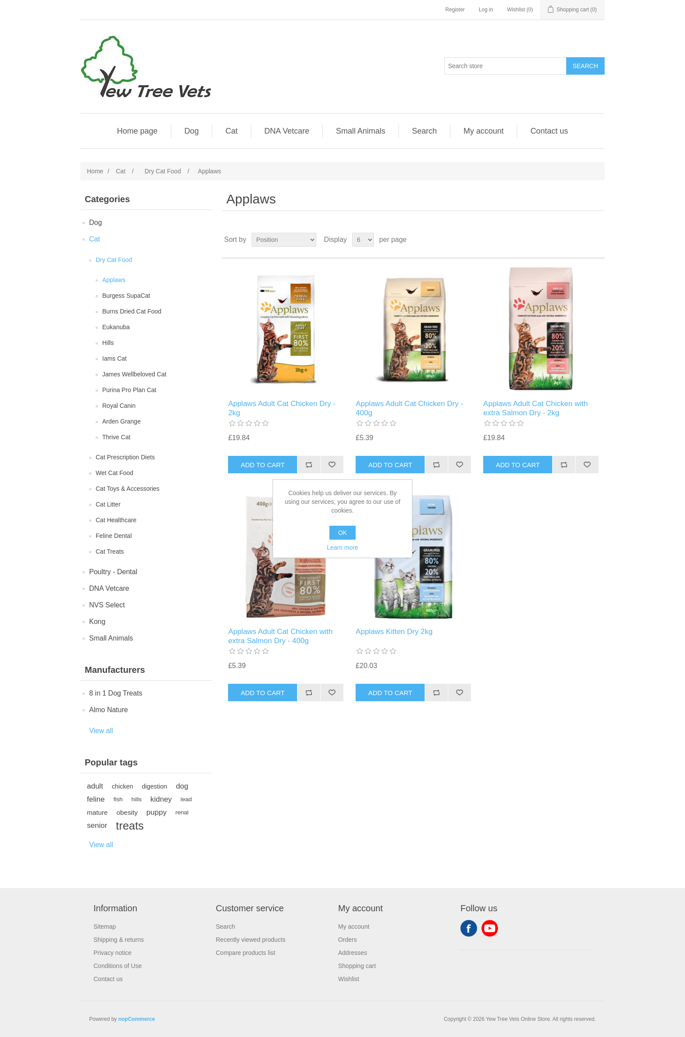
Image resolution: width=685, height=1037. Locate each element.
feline (96, 799)
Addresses (352, 952)
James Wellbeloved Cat (134, 374)
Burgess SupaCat (126, 295)
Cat (231, 131)
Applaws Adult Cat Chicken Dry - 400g (409, 408)
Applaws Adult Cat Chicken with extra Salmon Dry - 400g (280, 635)
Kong (97, 621)
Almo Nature (108, 709)
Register (455, 10)
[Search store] (505, 66)
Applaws (113, 279)
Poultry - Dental (113, 571)
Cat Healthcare (116, 520)
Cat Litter (108, 504)
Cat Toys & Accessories (127, 488)
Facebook (468, 928)
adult (95, 786)
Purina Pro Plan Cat (129, 389)
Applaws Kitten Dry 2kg (394, 631)
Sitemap (104, 926)
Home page (137, 131)
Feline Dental (114, 535)
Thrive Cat (116, 437)
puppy (156, 812)
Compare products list (245, 952)
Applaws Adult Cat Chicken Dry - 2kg (282, 408)
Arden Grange (121, 421)
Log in (486, 10)
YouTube (489, 928)
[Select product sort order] (284, 240)
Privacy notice (112, 952)
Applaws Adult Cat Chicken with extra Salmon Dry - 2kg (535, 408)
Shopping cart (357, 965)
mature (97, 812)
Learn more (342, 547)
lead (186, 799)
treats (130, 826)
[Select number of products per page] (363, 240)
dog (182, 786)
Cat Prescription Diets (125, 457)
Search (424, 131)
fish (118, 799)
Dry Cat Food (114, 259)
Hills (108, 342)
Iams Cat (114, 358)
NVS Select (107, 605)
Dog (191, 131)
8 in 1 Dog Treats (115, 693)
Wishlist (348, 978)
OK (342, 532)
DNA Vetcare (286, 131)
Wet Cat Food (114, 472)
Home (95, 171)
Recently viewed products (251, 939)
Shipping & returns (118, 939)
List (597, 240)
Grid (581, 240)
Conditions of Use (117, 965)
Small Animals (360, 131)
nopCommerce (136, 1019)
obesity (127, 812)
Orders (347, 939)
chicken (122, 786)
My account (484, 131)
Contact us (549, 131)
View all (101, 730)
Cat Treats (110, 551)
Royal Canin (118, 405)
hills (136, 799)
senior (97, 825)
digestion (154, 786)
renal (181, 812)
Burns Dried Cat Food (131, 311)
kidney (161, 799)
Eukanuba (116, 327)
